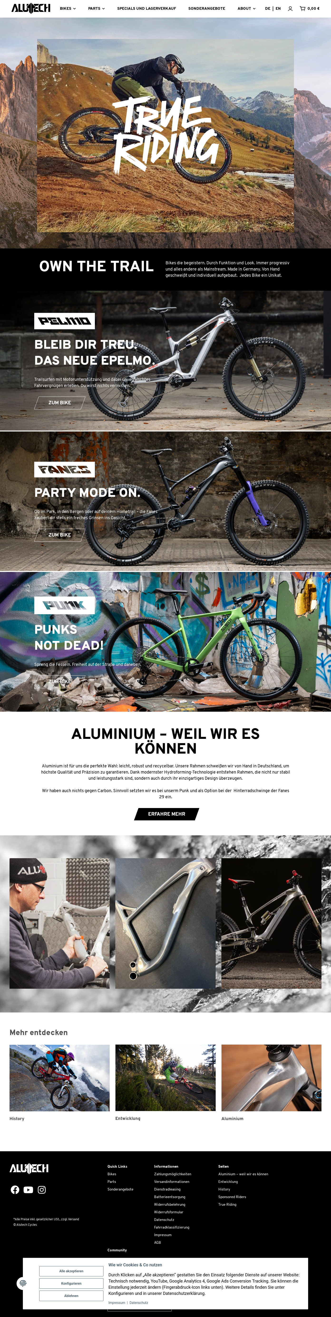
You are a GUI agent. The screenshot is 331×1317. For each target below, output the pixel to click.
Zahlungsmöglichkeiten (172, 1174)
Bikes (111, 1174)
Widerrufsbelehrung (169, 1205)
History (224, 1189)
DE (267, 8)
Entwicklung (228, 1182)
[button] (293, 8)
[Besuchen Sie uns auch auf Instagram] (40, 1190)
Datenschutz (164, 1220)
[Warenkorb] (310, 8)
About (244, 8)
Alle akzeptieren (71, 1271)
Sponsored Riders (232, 1197)
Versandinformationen (171, 1182)
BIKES (65, 8)
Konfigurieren (71, 1283)
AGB (157, 1243)
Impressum (163, 1235)
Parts (111, 1182)
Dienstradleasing (167, 1189)
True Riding (227, 1205)
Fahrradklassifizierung (171, 1227)
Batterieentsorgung (169, 1197)
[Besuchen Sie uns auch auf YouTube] (26, 1190)
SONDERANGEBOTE (206, 8)
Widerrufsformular (168, 1212)
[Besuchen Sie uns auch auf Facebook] (13, 1190)
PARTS (94, 8)
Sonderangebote (120, 1189)
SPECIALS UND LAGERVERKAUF (146, 8)
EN (278, 8)
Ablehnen (71, 1296)
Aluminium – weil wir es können (243, 1174)
